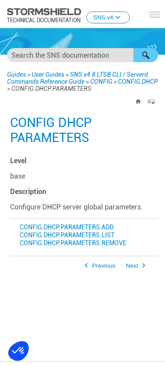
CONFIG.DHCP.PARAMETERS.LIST (67, 235)
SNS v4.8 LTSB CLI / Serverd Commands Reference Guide (77, 78)
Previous (103, 265)
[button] (145, 55)
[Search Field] (82, 55)
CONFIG (101, 81)
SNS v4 (108, 17)
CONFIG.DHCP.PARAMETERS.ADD (67, 227)
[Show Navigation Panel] (154, 14)
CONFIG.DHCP (138, 81)
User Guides (48, 74)
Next (132, 265)
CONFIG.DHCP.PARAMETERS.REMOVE (73, 243)
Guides (16, 74)
